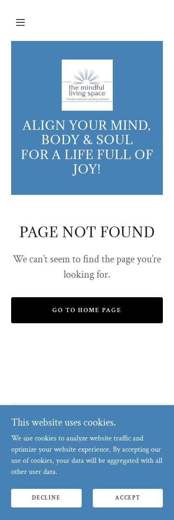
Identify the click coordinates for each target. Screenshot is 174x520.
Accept (127, 497)
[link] (87, 85)
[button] (20, 22)
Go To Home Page (87, 310)
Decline (46, 497)
